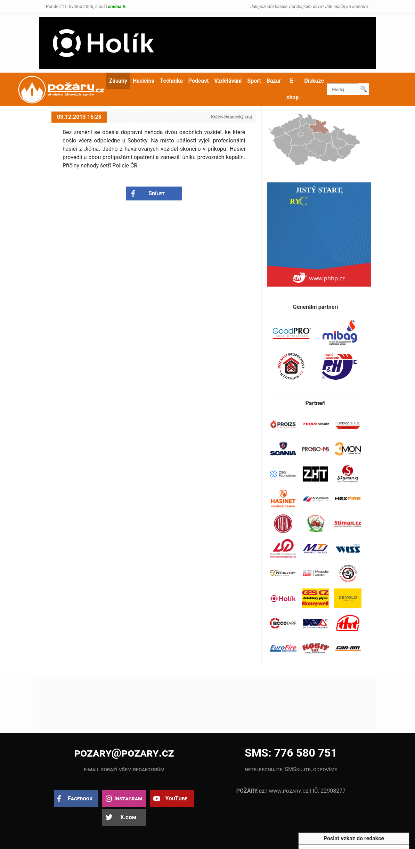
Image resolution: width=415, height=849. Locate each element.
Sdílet (156, 193)
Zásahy (118, 80)
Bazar (274, 80)
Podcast (198, 80)
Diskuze (314, 80)
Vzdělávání (228, 80)
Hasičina (143, 80)
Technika (171, 80)
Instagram (128, 798)
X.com (128, 817)
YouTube (176, 798)
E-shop (292, 89)
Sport (254, 80)
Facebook (80, 798)
